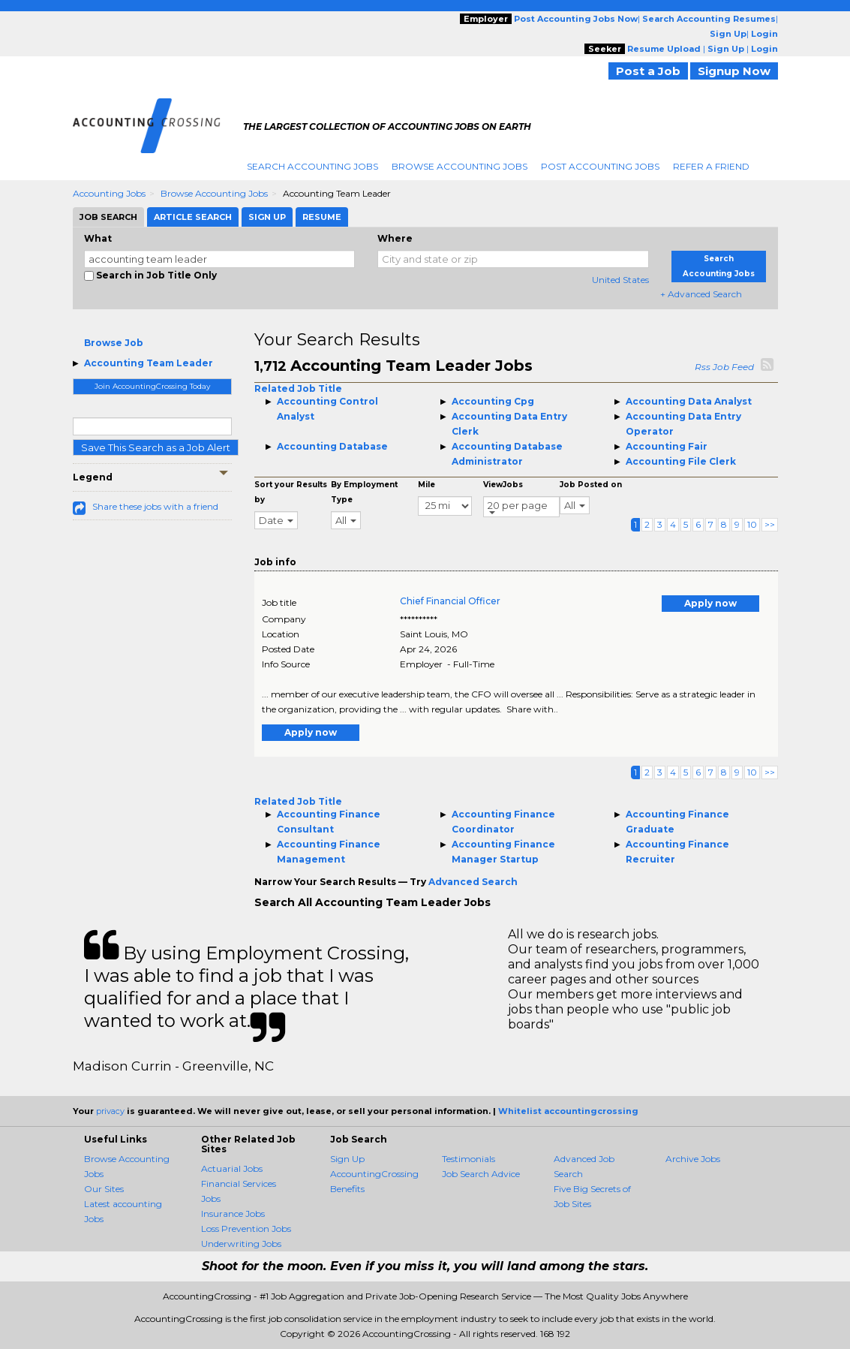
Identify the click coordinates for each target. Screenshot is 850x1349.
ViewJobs (503, 484)
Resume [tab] (321, 217)
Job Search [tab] (108, 217)
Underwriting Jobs (241, 1243)
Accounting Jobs (109, 193)
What (98, 238)
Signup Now (734, 71)
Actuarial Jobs (232, 1168)
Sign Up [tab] (267, 217)
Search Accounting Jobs (312, 166)
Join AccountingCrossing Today (152, 386)
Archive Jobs (692, 1158)
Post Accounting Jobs (600, 166)
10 (752, 524)
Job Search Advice (481, 1173)
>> (769, 524)
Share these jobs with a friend (155, 506)
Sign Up (347, 1158)
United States (620, 279)
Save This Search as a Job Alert (155, 447)
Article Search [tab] (193, 217)
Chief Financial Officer (450, 601)
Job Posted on (591, 484)
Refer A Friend (711, 166)
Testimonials (468, 1158)
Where (395, 238)
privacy (110, 1111)
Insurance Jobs (233, 1213)
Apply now (710, 603)
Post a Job (648, 71)
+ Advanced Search (701, 294)
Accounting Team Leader (148, 363)
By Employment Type (364, 492)
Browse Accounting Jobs (459, 166)
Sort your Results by (290, 492)
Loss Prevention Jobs (246, 1228)
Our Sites (104, 1188)
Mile (426, 484)
